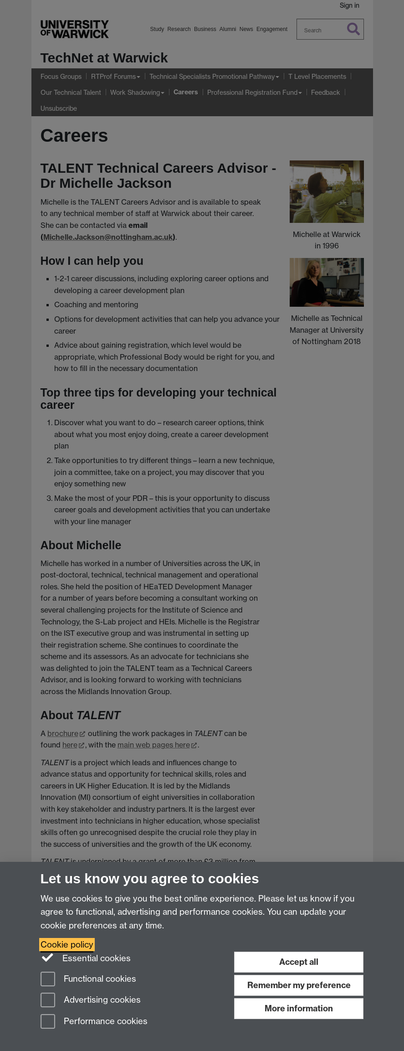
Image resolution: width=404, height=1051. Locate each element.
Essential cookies (86, 957)
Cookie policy (67, 944)
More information (299, 1008)
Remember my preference (299, 985)
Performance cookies (94, 1022)
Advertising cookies (91, 1000)
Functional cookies (88, 979)
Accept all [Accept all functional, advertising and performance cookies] (298, 962)
